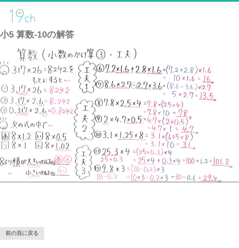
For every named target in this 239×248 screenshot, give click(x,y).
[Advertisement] (60, 201)
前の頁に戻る (22, 233)
